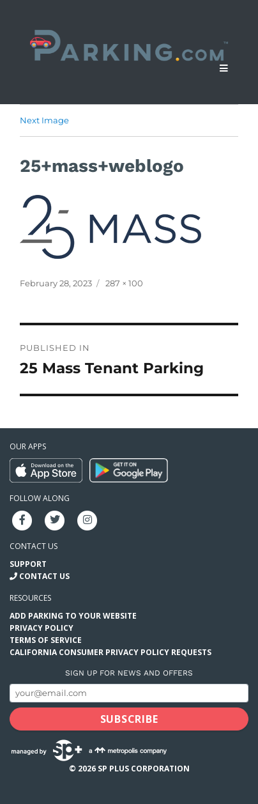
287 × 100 (124, 283)
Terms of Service (46, 640)
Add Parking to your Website (73, 615)
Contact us (33, 546)
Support (28, 564)
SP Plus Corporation (144, 768)
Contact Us (44, 576)
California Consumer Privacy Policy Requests (110, 652)
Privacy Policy (41, 627)
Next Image (44, 120)
